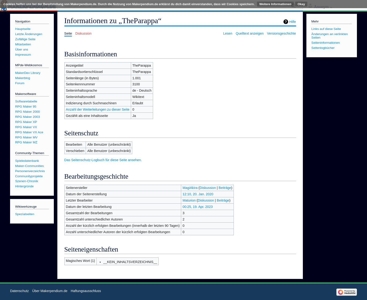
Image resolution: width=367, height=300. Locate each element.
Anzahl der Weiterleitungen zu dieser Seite (97, 109)
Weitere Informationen (275, 4)
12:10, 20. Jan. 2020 (198, 194)
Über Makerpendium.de (49, 291)
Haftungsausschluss (86, 291)
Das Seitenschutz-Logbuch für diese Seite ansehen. (103, 160)
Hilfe (292, 22)
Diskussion (208, 188)
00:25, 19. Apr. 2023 (198, 207)
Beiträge (225, 188)
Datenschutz (19, 291)
